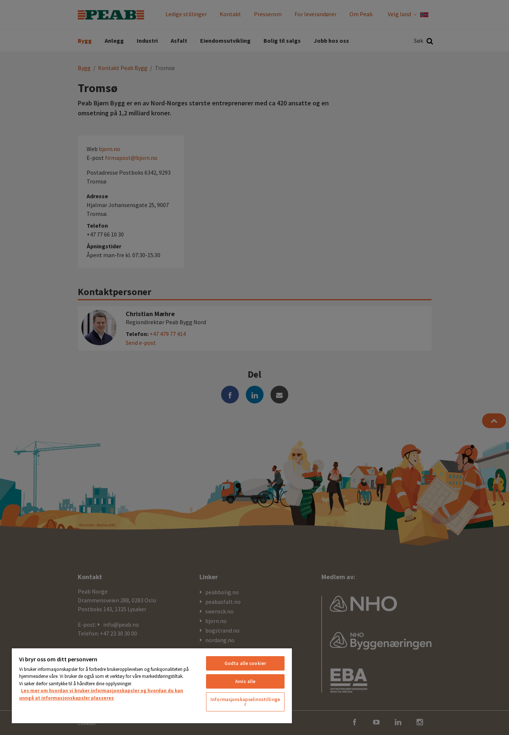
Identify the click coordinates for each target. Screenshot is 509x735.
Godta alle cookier (245, 663)
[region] (152, 685)
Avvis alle (245, 681)
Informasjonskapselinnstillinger (245, 701)
